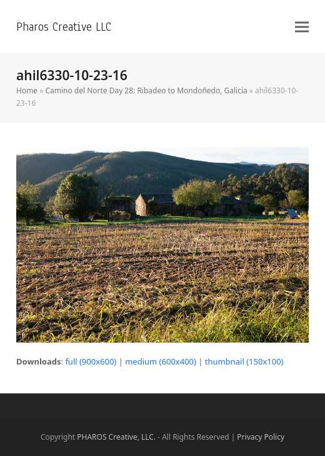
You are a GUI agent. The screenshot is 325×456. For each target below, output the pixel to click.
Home (27, 90)
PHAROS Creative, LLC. (116, 437)
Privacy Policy (260, 437)
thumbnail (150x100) (244, 361)
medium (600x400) (160, 361)
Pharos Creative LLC (63, 26)
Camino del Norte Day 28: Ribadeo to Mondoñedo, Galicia (146, 90)
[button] (302, 26)
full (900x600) (90, 361)
